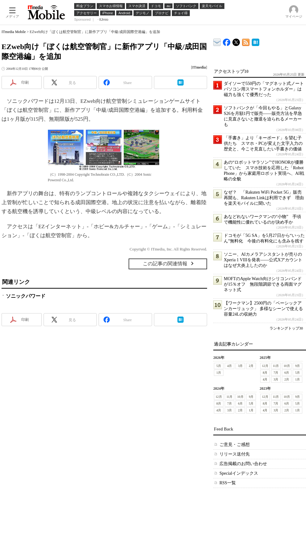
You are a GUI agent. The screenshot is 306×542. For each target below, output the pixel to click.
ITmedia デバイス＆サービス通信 (217, 41)
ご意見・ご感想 (234, 444)
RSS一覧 (227, 483)
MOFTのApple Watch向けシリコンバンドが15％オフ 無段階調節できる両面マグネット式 (263, 284)
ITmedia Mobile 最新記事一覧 (246, 41)
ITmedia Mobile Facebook (227, 41)
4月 (229, 366)
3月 (240, 366)
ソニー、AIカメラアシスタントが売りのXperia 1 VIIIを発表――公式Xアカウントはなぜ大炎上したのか (263, 260)
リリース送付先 (234, 454)
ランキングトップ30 (286, 328)
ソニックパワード (25, 296)
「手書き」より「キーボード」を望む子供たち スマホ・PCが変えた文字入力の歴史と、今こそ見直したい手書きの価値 (263, 143)
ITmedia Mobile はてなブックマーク (255, 41)
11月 (276, 366)
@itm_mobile (236, 41)
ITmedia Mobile (14, 32)
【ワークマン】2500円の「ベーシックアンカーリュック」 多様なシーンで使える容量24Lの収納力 (263, 309)
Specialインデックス (238, 473)
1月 (218, 372)
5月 (218, 366)
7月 (276, 372)
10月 (287, 366)
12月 (265, 366)
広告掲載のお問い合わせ (243, 463)
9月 (297, 366)
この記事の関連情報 (165, 263)
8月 (265, 372)
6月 (286, 372)
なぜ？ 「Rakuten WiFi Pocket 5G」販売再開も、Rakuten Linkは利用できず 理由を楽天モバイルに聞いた (264, 198)
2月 (251, 366)
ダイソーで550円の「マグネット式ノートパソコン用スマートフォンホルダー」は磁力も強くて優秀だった (264, 89)
